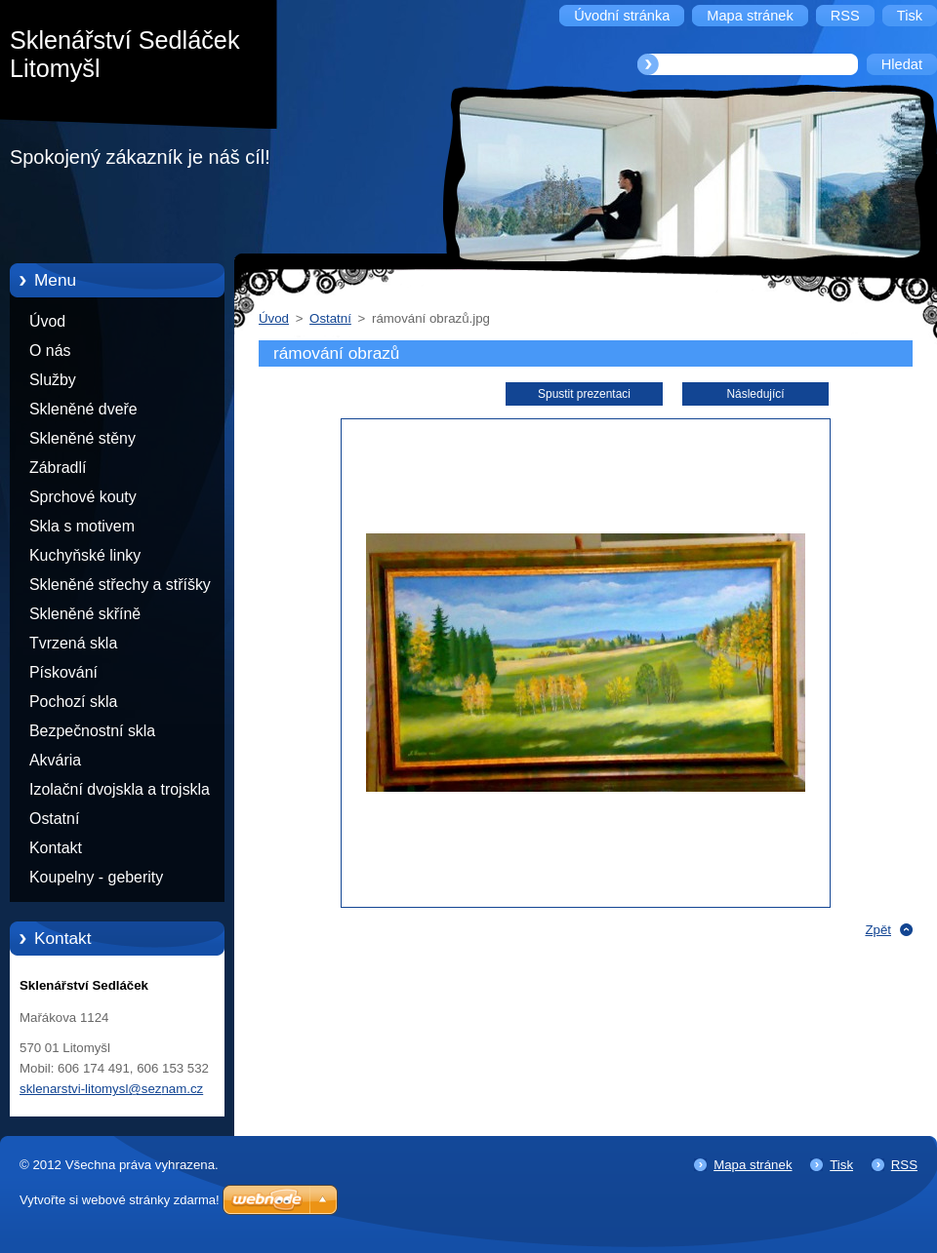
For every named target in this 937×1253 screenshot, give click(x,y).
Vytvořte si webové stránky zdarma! (120, 1200)
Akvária (55, 760)
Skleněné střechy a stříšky (120, 584)
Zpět (878, 929)
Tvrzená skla (73, 643)
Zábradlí (57, 467)
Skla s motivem (82, 526)
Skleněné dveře (83, 409)
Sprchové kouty (83, 497)
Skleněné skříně (85, 614)
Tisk (841, 1164)
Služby (52, 380)
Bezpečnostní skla (92, 731)
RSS (904, 1164)
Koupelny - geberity (96, 877)
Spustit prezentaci (584, 394)
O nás (49, 350)
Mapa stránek (752, 1164)
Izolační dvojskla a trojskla (119, 789)
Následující (755, 394)
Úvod (47, 321)
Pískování (63, 672)
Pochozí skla (73, 701)
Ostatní (54, 818)
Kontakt (55, 848)
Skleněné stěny (82, 438)
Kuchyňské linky (85, 555)
